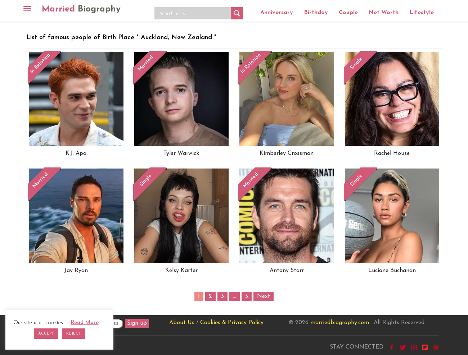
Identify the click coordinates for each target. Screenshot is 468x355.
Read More (85, 323)
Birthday (316, 12)
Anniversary (276, 12)
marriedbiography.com (339, 323)
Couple (348, 12)
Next (263, 296)
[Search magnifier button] (237, 13)
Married (81, 9)
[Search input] (194, 13)
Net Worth (384, 12)
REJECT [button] (73, 334)
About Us (181, 323)
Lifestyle (421, 12)
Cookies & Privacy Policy (232, 323)
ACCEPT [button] (46, 334)
